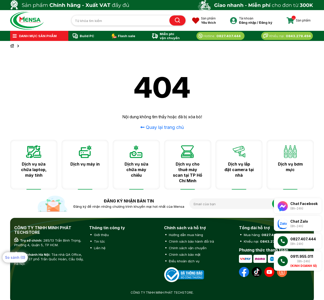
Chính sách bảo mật (184, 254)
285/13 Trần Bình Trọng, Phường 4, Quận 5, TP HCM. (47, 242)
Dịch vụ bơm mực (290, 166)
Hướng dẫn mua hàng (185, 235)
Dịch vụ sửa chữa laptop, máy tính (34, 169)
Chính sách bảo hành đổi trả (191, 241)
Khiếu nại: (264, 241)
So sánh (15, 257)
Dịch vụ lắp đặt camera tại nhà (239, 169)
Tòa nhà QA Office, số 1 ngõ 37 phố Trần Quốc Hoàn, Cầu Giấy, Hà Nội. (49, 259)
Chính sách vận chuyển (187, 248)
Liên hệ (99, 248)
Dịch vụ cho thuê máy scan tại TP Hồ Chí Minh (187, 172)
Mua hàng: (264, 235)
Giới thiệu (101, 235)
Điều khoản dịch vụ (183, 261)
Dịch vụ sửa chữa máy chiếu (136, 169)
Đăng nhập (247, 22)
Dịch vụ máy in (85, 164)
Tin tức (99, 241)
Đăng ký (265, 22)
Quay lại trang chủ (162, 127)
